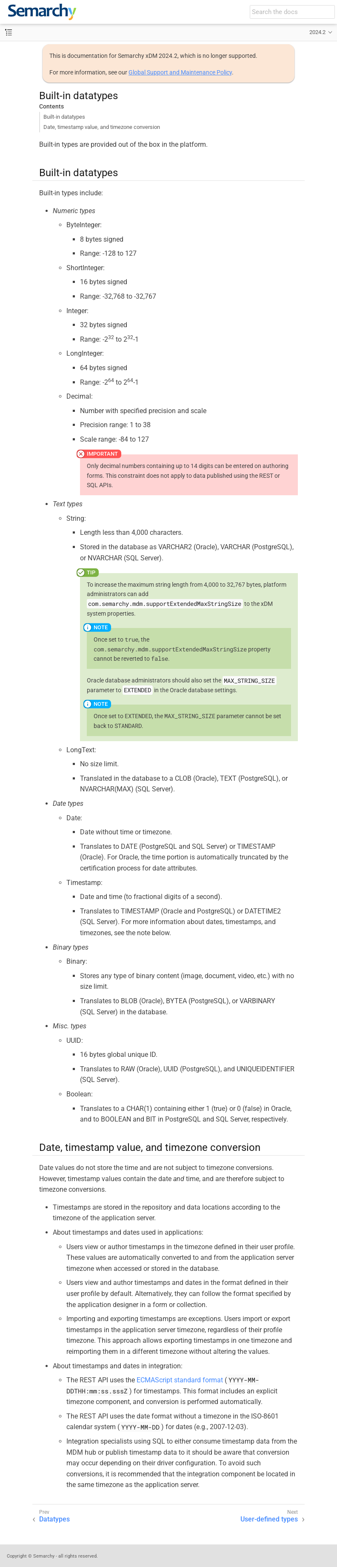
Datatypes (54, 1519)
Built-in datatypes (64, 117)
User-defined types (269, 1519)
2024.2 (317, 32)
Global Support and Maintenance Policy (180, 72)
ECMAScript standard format (180, 1380)
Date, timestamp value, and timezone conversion (101, 127)
